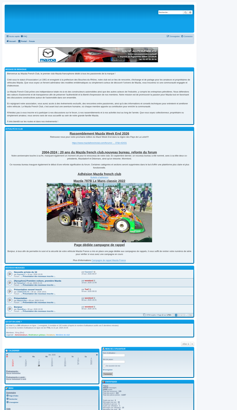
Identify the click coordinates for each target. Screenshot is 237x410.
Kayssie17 (21, 274)
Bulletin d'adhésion (99, 177)
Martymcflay (22, 300)
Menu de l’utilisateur (113, 349)
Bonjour (18, 307)
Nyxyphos (21, 283)
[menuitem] (24, 36)
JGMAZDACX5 (23, 292)
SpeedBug (21, 309)
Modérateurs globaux (36, 335)
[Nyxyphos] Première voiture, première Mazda (37, 281)
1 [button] (173, 315)
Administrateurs (21, 335)
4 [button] (181, 315)
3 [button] (178, 315)
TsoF (87, 289)
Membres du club (63, 335)
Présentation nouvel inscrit (28, 289)
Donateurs (50, 335)
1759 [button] (190, 315)
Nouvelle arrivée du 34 (25, 272)
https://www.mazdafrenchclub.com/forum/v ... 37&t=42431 (99, 143)
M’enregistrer (108, 370)
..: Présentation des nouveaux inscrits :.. (38, 276)
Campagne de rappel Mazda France (109, 260)
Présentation (20, 298)
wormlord (89, 281)
